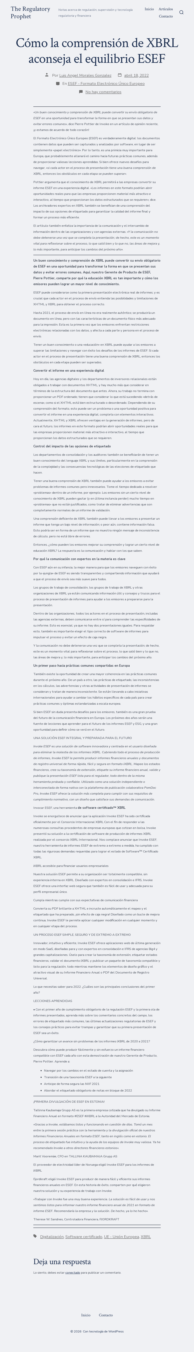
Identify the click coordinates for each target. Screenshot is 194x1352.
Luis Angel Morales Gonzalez (85, 75)
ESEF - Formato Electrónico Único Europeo (106, 83)
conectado (72, 1272)
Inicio (149, 9)
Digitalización (52, 1236)
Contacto (166, 16)
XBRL (146, 1236)
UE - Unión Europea (121, 1236)
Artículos (166, 9)
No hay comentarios (103, 91)
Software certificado (83, 1236)
